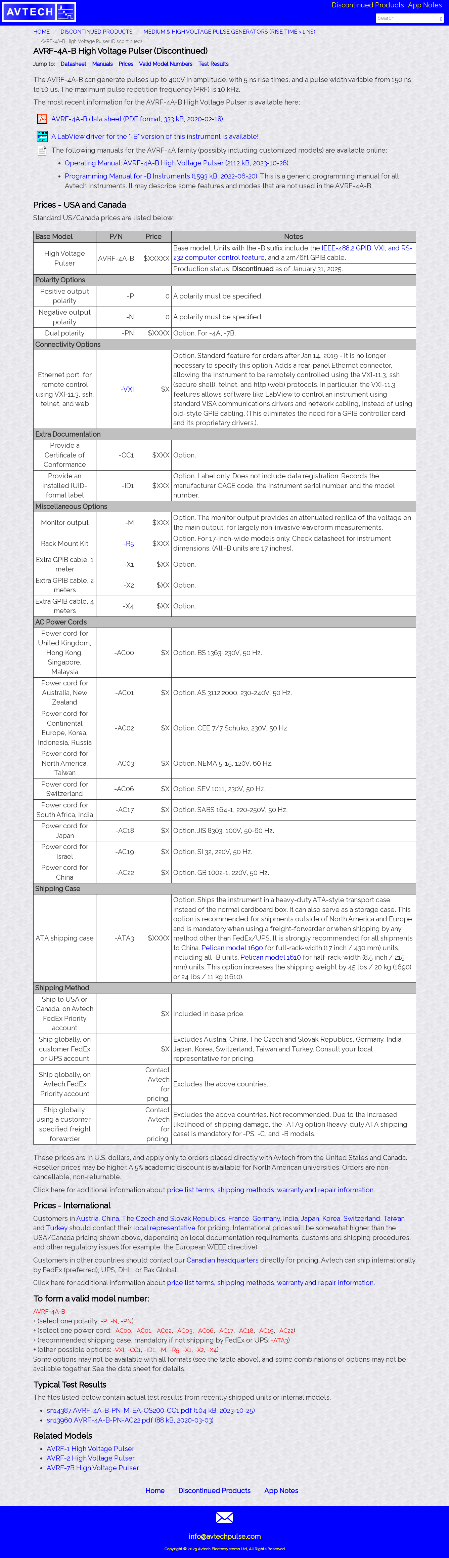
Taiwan (394, 1218)
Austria (87, 1218)
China (110, 1218)
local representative (164, 1228)
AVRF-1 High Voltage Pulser (90, 1449)
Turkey (57, 1228)
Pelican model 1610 (270, 957)
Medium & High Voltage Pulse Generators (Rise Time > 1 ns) (229, 32)
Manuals (102, 64)
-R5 (128, 544)
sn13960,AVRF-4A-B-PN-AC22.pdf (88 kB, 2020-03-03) (130, 1420)
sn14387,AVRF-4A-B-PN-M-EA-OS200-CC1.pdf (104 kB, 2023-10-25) (151, 1410)
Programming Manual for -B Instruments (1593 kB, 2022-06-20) (161, 176)
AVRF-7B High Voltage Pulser (93, 1468)
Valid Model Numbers (165, 64)
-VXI (127, 389)
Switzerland (362, 1218)
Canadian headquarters (223, 1260)
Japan (310, 1218)
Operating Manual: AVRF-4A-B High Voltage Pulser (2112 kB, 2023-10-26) (176, 163)
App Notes (425, 5)
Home (155, 1491)
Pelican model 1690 (232, 948)
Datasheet (73, 64)
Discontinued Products (368, 5)
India (290, 1218)
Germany (266, 1218)
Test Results (213, 64)
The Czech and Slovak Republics (173, 1218)
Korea (331, 1218)
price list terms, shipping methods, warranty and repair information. (271, 1190)
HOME (41, 32)
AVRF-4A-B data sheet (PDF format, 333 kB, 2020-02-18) (137, 119)
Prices (126, 64)
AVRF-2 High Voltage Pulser (91, 1458)
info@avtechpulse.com (225, 1536)
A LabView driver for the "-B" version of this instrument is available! (155, 136)
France (238, 1218)
